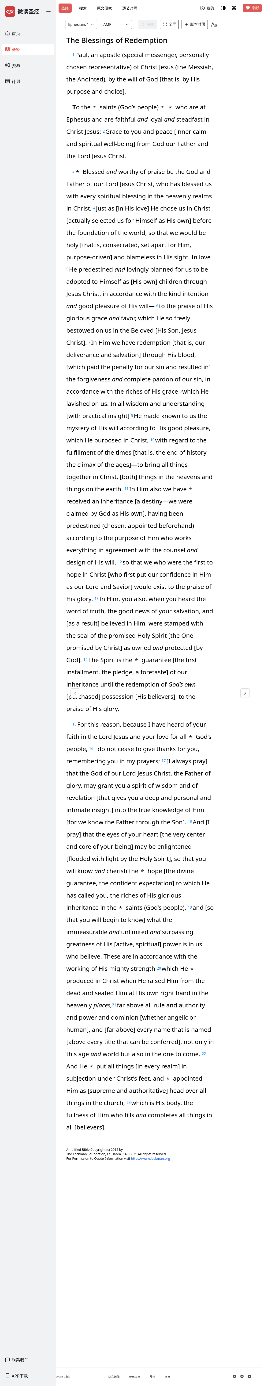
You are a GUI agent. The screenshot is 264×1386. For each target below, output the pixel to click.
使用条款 (159, 1377)
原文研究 (104, 8)
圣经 (65, 8)
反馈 (177, 1377)
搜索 (83, 8)
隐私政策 (138, 1377)
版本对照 (209, 24)
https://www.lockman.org (181, 1341)
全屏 (184, 24)
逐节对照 (129, 8)
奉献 (252, 8)
